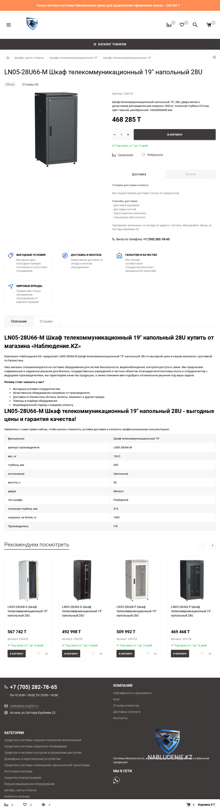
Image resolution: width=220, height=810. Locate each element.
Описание (19, 321)
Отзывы (46, 321)
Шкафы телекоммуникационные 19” (73, 58)
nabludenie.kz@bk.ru (24, 706)
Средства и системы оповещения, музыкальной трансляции (47, 765)
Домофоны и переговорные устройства (32, 758)
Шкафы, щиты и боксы (29, 58)
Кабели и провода (17, 796)
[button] (212, 546)
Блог (116, 699)
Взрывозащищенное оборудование (29, 783)
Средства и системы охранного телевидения (35, 746)
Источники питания (18, 771)
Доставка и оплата (126, 711)
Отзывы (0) (30, 84)
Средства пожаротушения (22, 777)
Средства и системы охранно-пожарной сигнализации (42, 740)
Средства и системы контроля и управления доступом (42, 752)
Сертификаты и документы (132, 693)
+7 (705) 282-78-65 (156, 239)
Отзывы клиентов (126, 705)
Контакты (120, 718)
